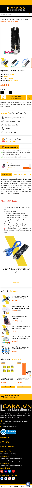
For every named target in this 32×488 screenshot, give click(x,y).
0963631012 (4, 456)
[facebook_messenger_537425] (28, 484)
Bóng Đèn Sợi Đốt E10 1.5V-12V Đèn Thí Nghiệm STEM (21, 327)
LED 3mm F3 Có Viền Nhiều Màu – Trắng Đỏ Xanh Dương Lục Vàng (21, 338)
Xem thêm (16, 282)
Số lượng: (3, 89)
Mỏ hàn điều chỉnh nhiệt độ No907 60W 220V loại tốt (20, 297)
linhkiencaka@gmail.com (10, 426)
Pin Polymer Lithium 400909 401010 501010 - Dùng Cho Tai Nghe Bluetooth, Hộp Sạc (7, 379)
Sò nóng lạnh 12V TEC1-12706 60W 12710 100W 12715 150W (20, 307)
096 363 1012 (11, 141)
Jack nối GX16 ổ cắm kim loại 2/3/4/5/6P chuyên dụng (20, 348)
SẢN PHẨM (10, 359)
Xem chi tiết (8, 387)
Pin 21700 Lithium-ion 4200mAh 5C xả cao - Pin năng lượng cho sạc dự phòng (24, 379)
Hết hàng (24, 387)
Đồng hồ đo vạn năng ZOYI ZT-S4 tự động (21, 317)
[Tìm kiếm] (30, 14)
